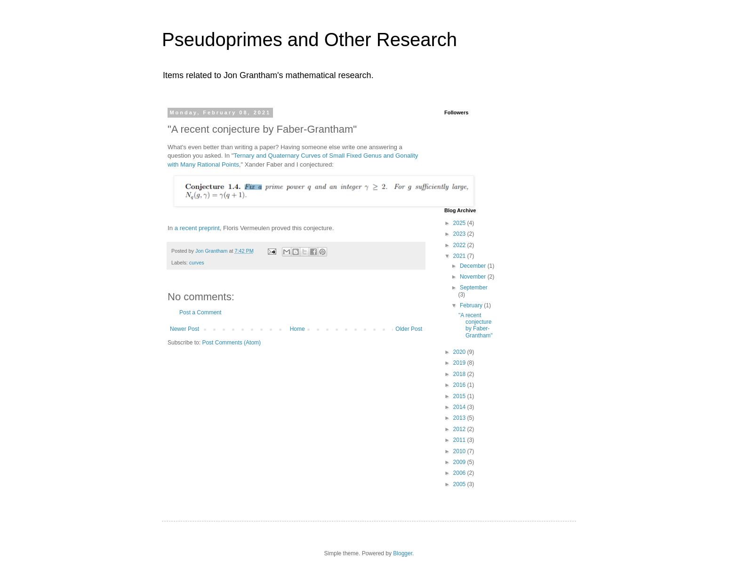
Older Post (408, 329)
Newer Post (184, 329)
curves (196, 262)
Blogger (402, 553)
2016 (460, 385)
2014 (460, 407)
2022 (460, 245)
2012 (460, 429)
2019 (460, 363)
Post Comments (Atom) (231, 342)
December (474, 266)
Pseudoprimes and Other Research (309, 39)
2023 (460, 234)
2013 (460, 418)
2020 (460, 352)
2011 (460, 440)
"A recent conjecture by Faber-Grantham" (475, 325)
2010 (460, 451)
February (472, 305)
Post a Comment (200, 312)
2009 (460, 462)
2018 (460, 374)
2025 (460, 223)
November (474, 276)
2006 (460, 473)
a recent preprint (197, 228)
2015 (460, 396)
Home (297, 329)
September (474, 287)
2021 (460, 256)
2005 (460, 484)
